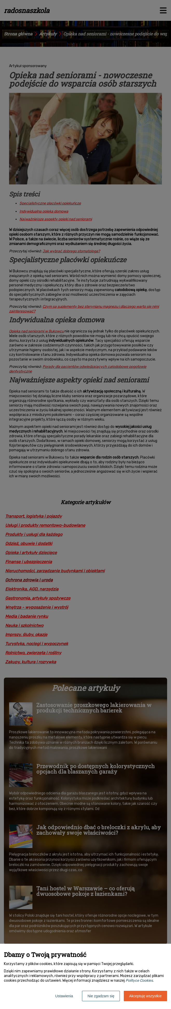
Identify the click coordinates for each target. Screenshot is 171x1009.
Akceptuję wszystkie (145, 996)
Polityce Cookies (139, 980)
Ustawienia (64, 996)
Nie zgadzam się (100, 996)
